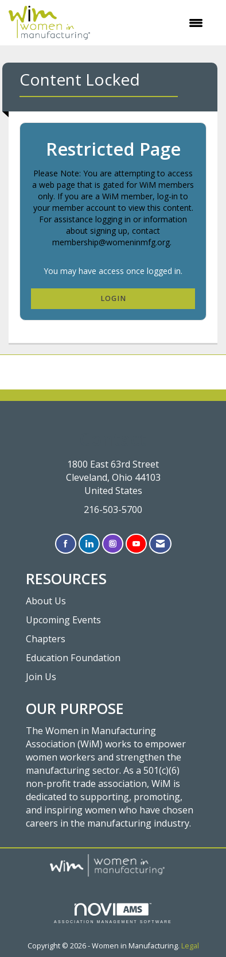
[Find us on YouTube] (136, 544)
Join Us (41, 676)
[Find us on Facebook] (65, 544)
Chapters (45, 638)
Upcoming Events (63, 619)
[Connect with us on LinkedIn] (89, 544)
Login (113, 298)
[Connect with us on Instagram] (112, 544)
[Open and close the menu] (152, 22)
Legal (190, 946)
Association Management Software (113, 913)
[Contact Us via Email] (160, 544)
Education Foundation (73, 657)
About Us (46, 601)
